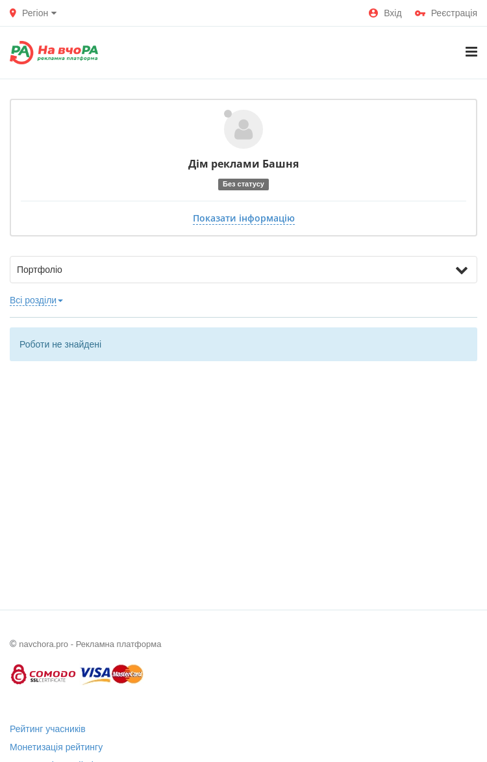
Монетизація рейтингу (56, 747)
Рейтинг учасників (48, 729)
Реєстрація (446, 13)
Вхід (385, 13)
